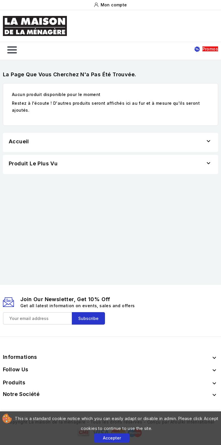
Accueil (19, 141)
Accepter (112, 437)
